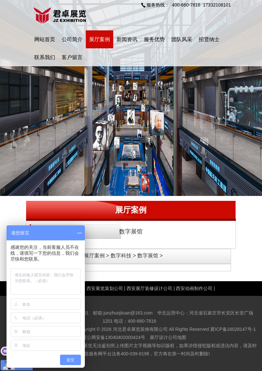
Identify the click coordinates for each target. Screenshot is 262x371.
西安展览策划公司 (104, 288)
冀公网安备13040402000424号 (113, 337)
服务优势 (154, 39)
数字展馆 (131, 231)
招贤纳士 (209, 39)
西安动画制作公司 (194, 288)
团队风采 (181, 39)
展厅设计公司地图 (168, 337)
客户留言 (72, 57)
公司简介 (72, 39)
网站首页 (44, 39)
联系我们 (44, 57)
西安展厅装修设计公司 (149, 288)
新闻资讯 (126, 39)
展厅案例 (99, 39)
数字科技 (121, 255)
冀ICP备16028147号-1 (233, 329)
